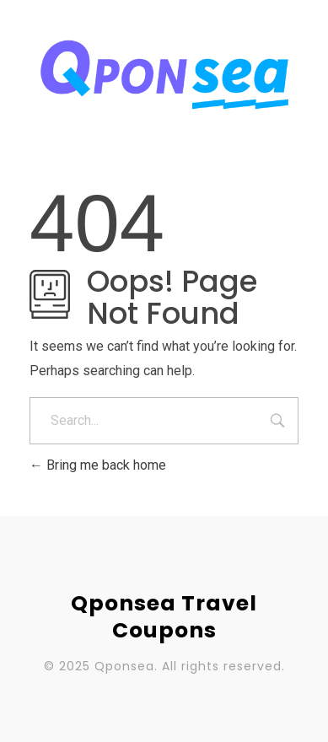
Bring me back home (98, 465)
